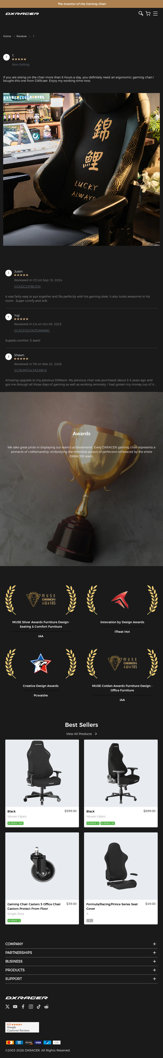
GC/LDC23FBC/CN (27, 286)
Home (7, 36)
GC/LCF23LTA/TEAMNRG (32, 330)
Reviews (22, 36)
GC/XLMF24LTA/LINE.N (30, 370)
